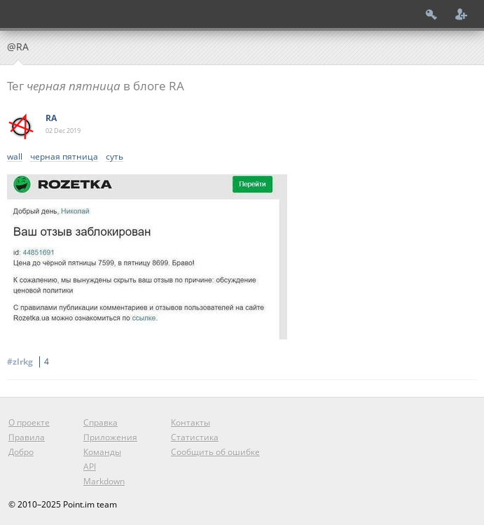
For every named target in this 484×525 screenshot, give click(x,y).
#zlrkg (30, 362)
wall (14, 157)
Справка (100, 422)
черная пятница (64, 157)
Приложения (110, 437)
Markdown (104, 481)
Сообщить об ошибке (215, 452)
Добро (21, 452)
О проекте (29, 422)
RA (51, 118)
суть (114, 157)
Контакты (190, 422)
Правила (26, 437)
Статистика (195, 437)
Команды (102, 452)
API (89, 466)
